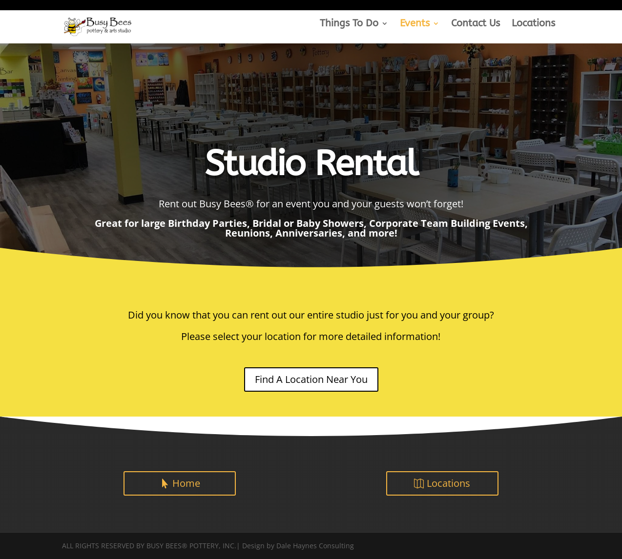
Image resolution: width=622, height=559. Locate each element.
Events (415, 24)
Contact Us (475, 24)
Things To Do (349, 24)
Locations (533, 24)
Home (186, 483)
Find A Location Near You (311, 379)
